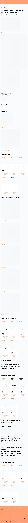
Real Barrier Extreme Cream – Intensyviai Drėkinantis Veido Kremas (14, 166)
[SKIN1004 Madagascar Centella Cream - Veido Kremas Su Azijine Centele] (23, 381)
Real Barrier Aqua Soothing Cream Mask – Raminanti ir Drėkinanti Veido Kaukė (5, 349)
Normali (3, 221)
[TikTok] (26, 518)
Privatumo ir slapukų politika (5, 507)
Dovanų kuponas (3, 444)
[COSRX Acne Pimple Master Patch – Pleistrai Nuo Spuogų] (5, 180)
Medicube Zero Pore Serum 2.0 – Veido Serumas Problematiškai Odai (14, 474)
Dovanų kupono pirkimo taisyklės (5, 508)
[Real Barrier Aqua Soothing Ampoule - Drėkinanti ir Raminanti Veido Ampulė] (5, 324)
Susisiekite (2, 458)
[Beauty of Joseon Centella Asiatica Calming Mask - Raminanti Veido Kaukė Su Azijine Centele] (23, 160)
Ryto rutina (4, 127)
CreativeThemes (19, 521)
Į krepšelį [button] (7, 170)
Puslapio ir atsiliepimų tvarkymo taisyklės (17, 508)
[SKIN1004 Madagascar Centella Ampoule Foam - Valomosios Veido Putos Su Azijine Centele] (14, 381)
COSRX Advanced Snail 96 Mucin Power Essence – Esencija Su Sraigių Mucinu (5, 166)
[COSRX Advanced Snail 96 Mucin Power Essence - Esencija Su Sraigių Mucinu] (5, 160)
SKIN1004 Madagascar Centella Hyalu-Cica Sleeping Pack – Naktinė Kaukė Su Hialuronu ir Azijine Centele (5, 408)
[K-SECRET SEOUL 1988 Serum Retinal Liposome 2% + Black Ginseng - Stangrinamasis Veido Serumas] (14, 488)
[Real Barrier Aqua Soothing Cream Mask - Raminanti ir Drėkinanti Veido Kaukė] (5, 343)
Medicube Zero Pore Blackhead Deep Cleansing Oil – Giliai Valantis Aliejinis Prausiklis (23, 474)
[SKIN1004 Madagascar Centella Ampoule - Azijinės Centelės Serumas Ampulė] (5, 381)
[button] (5, 174)
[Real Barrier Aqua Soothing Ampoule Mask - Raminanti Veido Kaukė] (14, 324)
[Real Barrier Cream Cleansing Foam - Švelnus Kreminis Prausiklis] (14, 343)
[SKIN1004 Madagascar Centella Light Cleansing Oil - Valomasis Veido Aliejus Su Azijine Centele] (14, 401)
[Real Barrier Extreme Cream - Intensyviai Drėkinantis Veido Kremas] (14, 160)
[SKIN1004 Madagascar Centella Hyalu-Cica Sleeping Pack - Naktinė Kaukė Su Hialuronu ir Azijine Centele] (5, 401)
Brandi (3, 314)
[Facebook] (22, 518)
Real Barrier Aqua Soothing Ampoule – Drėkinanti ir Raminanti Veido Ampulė (5, 330)
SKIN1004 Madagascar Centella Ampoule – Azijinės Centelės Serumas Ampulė (5, 387)
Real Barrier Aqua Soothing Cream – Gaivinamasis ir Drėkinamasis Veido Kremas (23, 330)
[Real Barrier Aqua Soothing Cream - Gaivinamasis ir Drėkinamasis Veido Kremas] (23, 324)
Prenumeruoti (3, 371)
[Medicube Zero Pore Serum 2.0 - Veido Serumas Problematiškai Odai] (14, 468)
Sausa (3, 244)
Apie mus (25, 508)
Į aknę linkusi (5, 268)
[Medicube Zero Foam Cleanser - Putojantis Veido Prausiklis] (5, 488)
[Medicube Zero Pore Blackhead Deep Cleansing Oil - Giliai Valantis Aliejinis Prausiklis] (23, 468)
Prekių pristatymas (12, 507)
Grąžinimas (17, 507)
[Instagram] (24, 518)
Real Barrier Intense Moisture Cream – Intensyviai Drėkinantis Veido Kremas (14, 186)
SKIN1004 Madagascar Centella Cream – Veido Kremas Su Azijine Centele (22, 387)
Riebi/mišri (4, 291)
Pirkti (2, 32)
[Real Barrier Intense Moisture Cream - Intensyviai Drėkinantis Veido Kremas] (14, 180)
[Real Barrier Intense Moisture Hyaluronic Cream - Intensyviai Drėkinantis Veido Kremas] (5, 468)
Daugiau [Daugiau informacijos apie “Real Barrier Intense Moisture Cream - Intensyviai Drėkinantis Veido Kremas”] (16, 189)
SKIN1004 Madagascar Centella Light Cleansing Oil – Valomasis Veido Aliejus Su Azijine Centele (14, 408)
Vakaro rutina (5, 150)
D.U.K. (2, 509)
